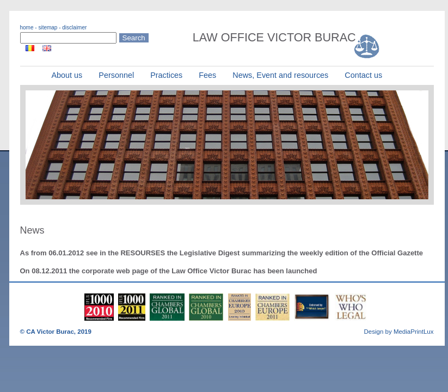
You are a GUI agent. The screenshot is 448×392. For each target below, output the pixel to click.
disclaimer (74, 27)
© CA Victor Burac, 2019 (55, 331)
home (27, 27)
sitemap (47, 27)
